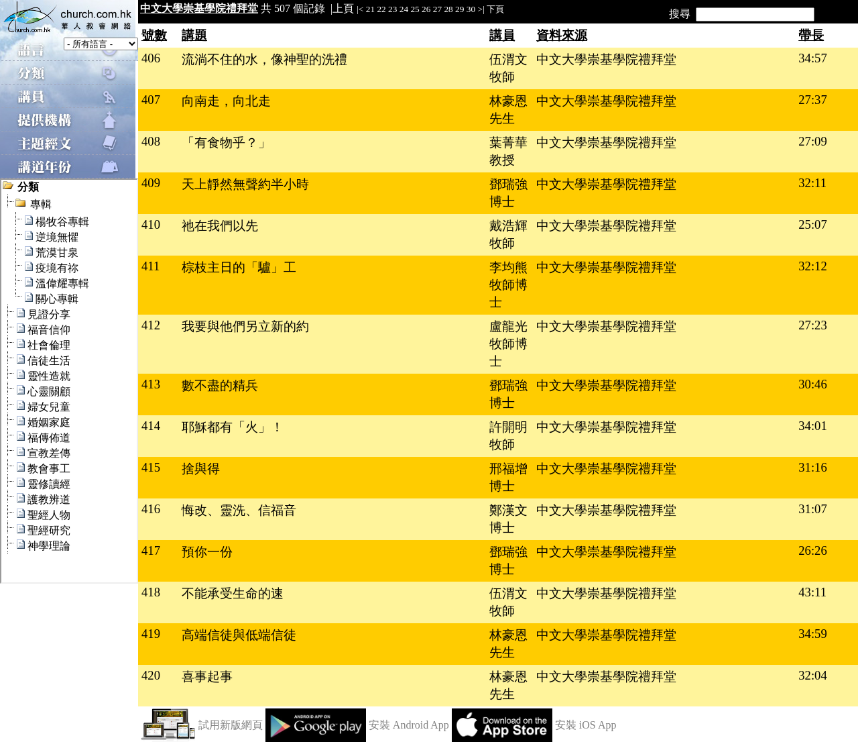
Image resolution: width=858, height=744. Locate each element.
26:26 (812, 550)
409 (150, 183)
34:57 (812, 58)
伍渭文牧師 (508, 68)
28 (448, 9)
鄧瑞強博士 (508, 193)
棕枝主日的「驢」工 (239, 267)
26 (426, 9)
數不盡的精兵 (220, 385)
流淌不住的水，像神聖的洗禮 (264, 59)
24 (404, 9)
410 (150, 224)
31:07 (812, 509)
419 (150, 634)
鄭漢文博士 (508, 519)
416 (150, 509)
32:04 (812, 675)
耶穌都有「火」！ (233, 427)
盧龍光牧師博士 (508, 343)
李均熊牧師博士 (508, 284)
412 (150, 325)
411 (150, 266)
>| (480, 9)
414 (150, 426)
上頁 (343, 8)
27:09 (812, 141)
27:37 (812, 100)
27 (437, 9)
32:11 (812, 183)
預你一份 (207, 552)
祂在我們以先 (220, 226)
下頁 (495, 9)
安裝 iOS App (586, 725)
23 (392, 9)
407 (150, 100)
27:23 (812, 325)
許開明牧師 (508, 435)
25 (414, 9)
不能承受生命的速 (233, 593)
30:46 (812, 384)
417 (150, 550)
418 (150, 592)
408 (150, 141)
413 (150, 384)
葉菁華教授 (508, 151)
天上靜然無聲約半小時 (245, 184)
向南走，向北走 (226, 101)
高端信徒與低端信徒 (239, 635)
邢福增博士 (508, 477)
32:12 (812, 266)
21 (370, 9)
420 (150, 675)
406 (150, 58)
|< (360, 9)
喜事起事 (207, 677)
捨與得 (201, 469)
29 (459, 9)
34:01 (812, 426)
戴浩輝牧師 (508, 234)
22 (381, 9)
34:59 (812, 634)
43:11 (812, 592)
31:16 (812, 467)
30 (471, 9)
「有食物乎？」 (226, 143)
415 (150, 467)
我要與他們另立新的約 (245, 326)
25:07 (812, 224)
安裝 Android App (409, 725)
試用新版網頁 (230, 725)
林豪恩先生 (508, 109)
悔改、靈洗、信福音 (239, 510)
